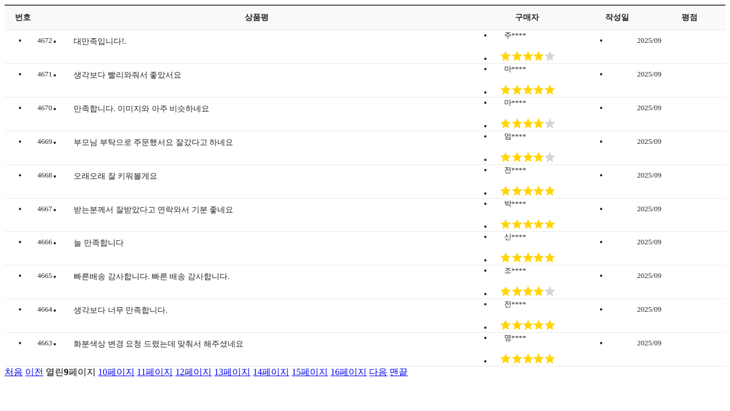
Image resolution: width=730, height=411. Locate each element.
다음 (378, 372)
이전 (34, 372)
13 (232, 372)
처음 (14, 372)
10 (116, 372)
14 (271, 372)
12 (193, 372)
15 (309, 372)
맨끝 (399, 372)
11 (155, 372)
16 (348, 372)
